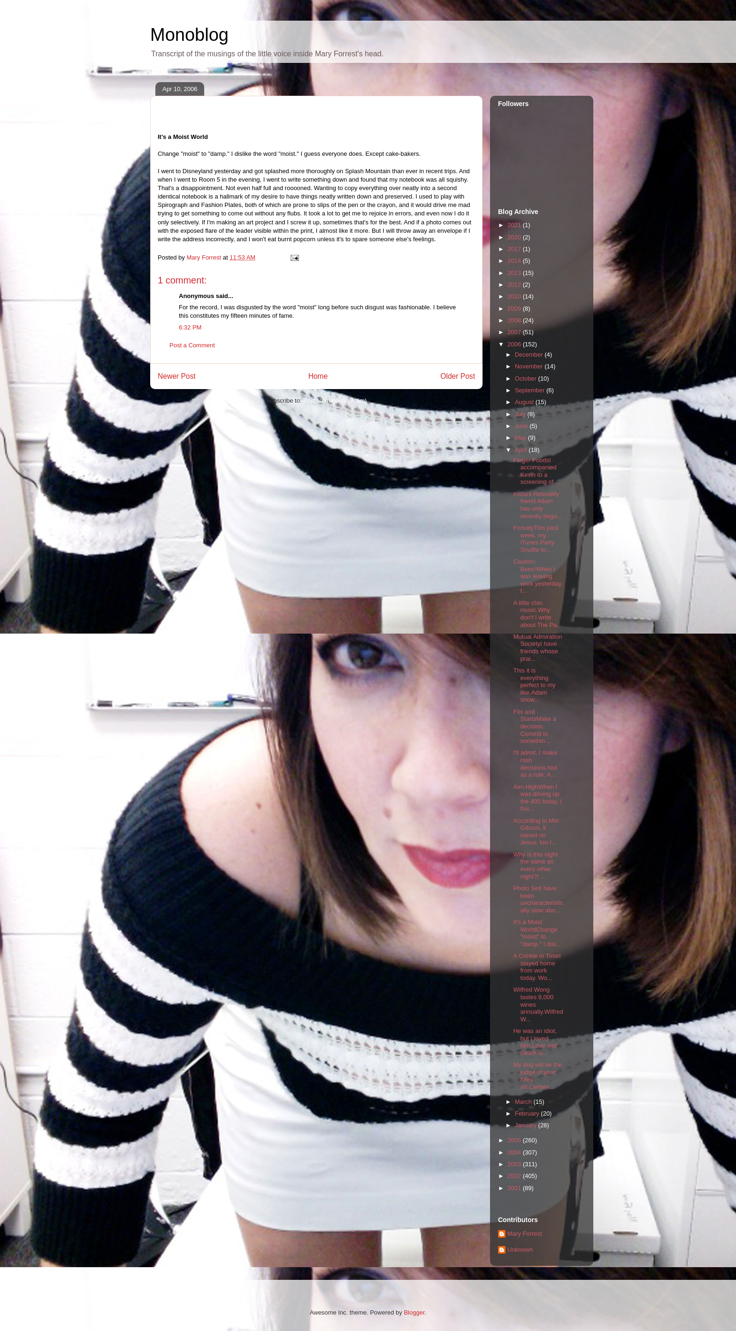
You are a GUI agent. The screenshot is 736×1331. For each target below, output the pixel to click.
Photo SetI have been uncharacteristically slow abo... (538, 899)
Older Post (457, 376)
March (524, 1101)
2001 (515, 1188)
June (522, 425)
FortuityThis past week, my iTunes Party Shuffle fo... (535, 538)
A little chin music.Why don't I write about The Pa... (537, 613)
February (528, 1113)
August (525, 401)
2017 (515, 248)
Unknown (520, 1249)
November (530, 366)
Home (318, 376)
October (526, 378)
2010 (515, 296)
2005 (515, 1140)
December (530, 354)
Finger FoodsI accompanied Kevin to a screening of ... (536, 471)
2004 (515, 1152)
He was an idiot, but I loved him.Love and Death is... (535, 1041)
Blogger (414, 1312)
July (521, 414)
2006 (515, 344)
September (530, 390)
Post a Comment (192, 345)
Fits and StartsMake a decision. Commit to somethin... (534, 726)
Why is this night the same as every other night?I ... (535, 865)
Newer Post (177, 376)
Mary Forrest (524, 1233)
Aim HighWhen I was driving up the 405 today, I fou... (537, 797)
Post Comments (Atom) (335, 400)
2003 (515, 1164)
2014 (515, 260)
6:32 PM (190, 327)
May (521, 437)
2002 (515, 1175)
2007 (515, 332)
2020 (515, 237)
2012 (515, 284)
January (526, 1125)
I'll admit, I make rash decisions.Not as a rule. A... (535, 763)
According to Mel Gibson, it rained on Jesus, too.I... (536, 831)
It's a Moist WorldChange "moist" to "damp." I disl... (537, 933)
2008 (515, 320)
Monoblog (189, 35)
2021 (515, 225)
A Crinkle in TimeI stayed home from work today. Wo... (536, 966)
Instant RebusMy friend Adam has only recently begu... (537, 505)
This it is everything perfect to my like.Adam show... (534, 685)
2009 (515, 308)
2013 (515, 272)
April (522, 449)
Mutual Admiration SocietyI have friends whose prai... (537, 647)
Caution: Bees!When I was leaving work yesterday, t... (537, 576)
